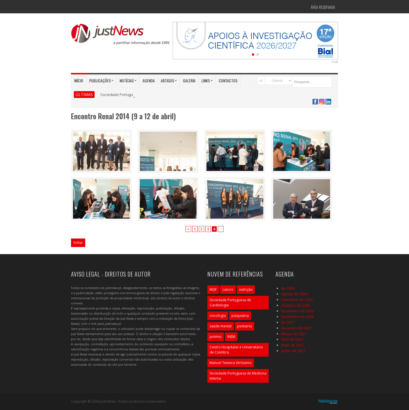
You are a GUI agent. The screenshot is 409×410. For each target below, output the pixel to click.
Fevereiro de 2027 (296, 327)
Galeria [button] (189, 80)
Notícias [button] (128, 80)
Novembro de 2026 (297, 310)
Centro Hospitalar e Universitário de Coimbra (236, 350)
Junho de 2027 (293, 350)
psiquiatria (240, 315)
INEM (231, 336)
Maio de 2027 (292, 345)
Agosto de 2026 (294, 293)
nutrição (246, 289)
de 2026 (288, 288)
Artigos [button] (169, 80)
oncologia (218, 315)
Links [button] (207, 80)
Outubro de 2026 (295, 305)
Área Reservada (323, 7)
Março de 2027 (293, 333)
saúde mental (220, 326)
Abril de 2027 (292, 339)
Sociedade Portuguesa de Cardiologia (230, 303)
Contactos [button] (228, 80)
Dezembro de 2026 (297, 316)
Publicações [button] (101, 80)
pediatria (244, 326)
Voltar (78, 242)
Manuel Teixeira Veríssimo (231, 362)
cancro (227, 289)
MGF (213, 289)
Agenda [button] (149, 80)
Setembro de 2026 (296, 299)
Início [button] (78, 80)
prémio (216, 336)
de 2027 (288, 322)
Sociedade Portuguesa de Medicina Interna (238, 376)
